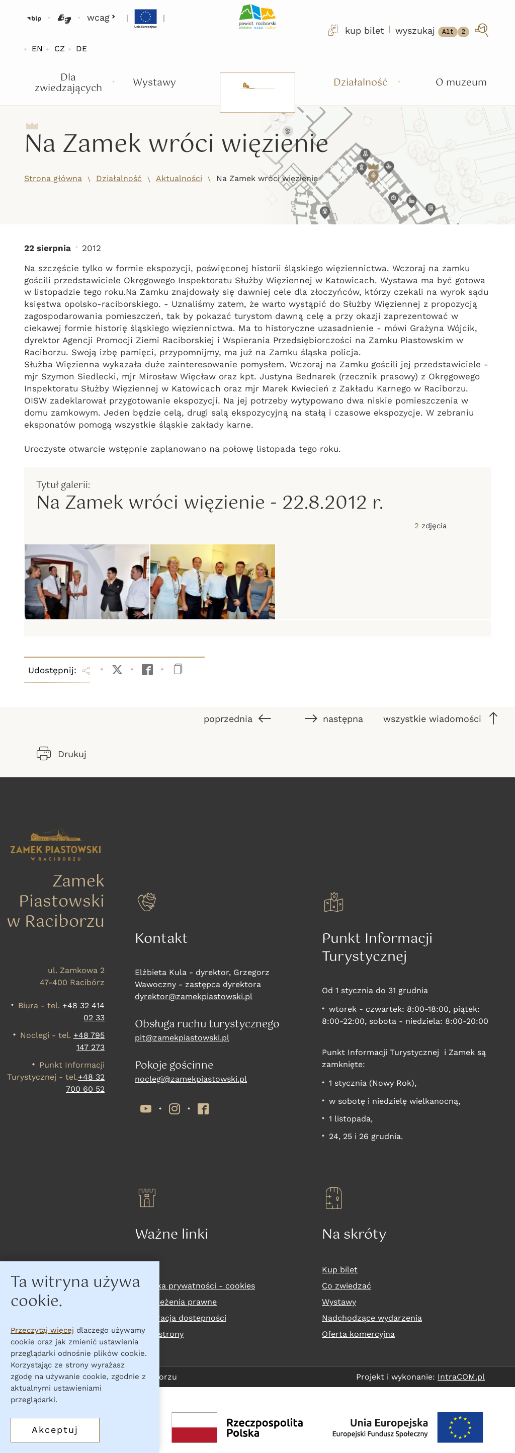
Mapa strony (159, 1334)
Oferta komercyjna (358, 1334)
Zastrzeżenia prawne (176, 1302)
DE (81, 48)
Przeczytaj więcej (42, 1330)
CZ (59, 48)
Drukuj (62, 754)
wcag (101, 17)
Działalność (119, 178)
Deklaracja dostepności (180, 1318)
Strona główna (53, 178)
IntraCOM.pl (461, 1377)
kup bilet (355, 30)
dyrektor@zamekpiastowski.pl (193, 996)
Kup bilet (340, 1269)
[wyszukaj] (443, 30)
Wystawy (339, 1302)
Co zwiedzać (346, 1285)
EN (37, 48)
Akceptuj (55, 1429)
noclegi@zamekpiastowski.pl (191, 1079)
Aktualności (179, 178)
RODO (146, 1269)
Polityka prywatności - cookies (195, 1285)
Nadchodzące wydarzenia (372, 1318)
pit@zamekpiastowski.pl (182, 1037)
